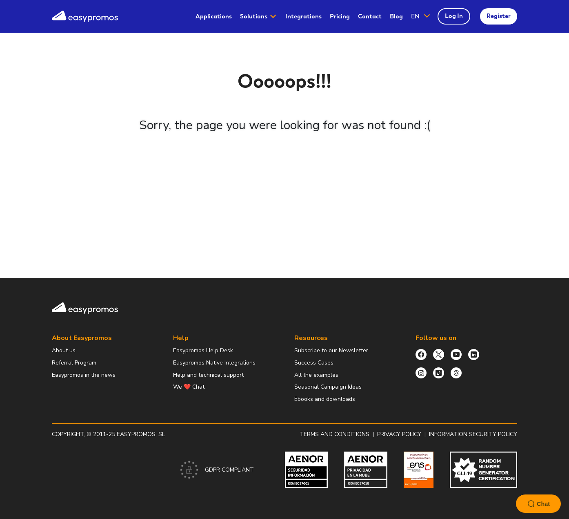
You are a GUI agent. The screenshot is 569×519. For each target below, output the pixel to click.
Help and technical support (208, 375)
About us (64, 350)
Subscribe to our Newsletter (331, 350)
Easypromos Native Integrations (214, 363)
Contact (370, 16)
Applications (214, 16)
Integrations (303, 16)
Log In (454, 16)
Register (499, 16)
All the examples (316, 375)
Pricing (340, 16)
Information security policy (473, 434)
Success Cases (313, 363)
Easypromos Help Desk (203, 350)
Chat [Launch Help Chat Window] (538, 503)
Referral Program (74, 363)
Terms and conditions (334, 434)
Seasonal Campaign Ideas (328, 387)
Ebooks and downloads (324, 399)
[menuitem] (214, 16)
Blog (396, 16)
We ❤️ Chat (188, 387)
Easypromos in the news (84, 375)
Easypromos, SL (141, 434)
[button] (421, 16)
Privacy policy (399, 434)
